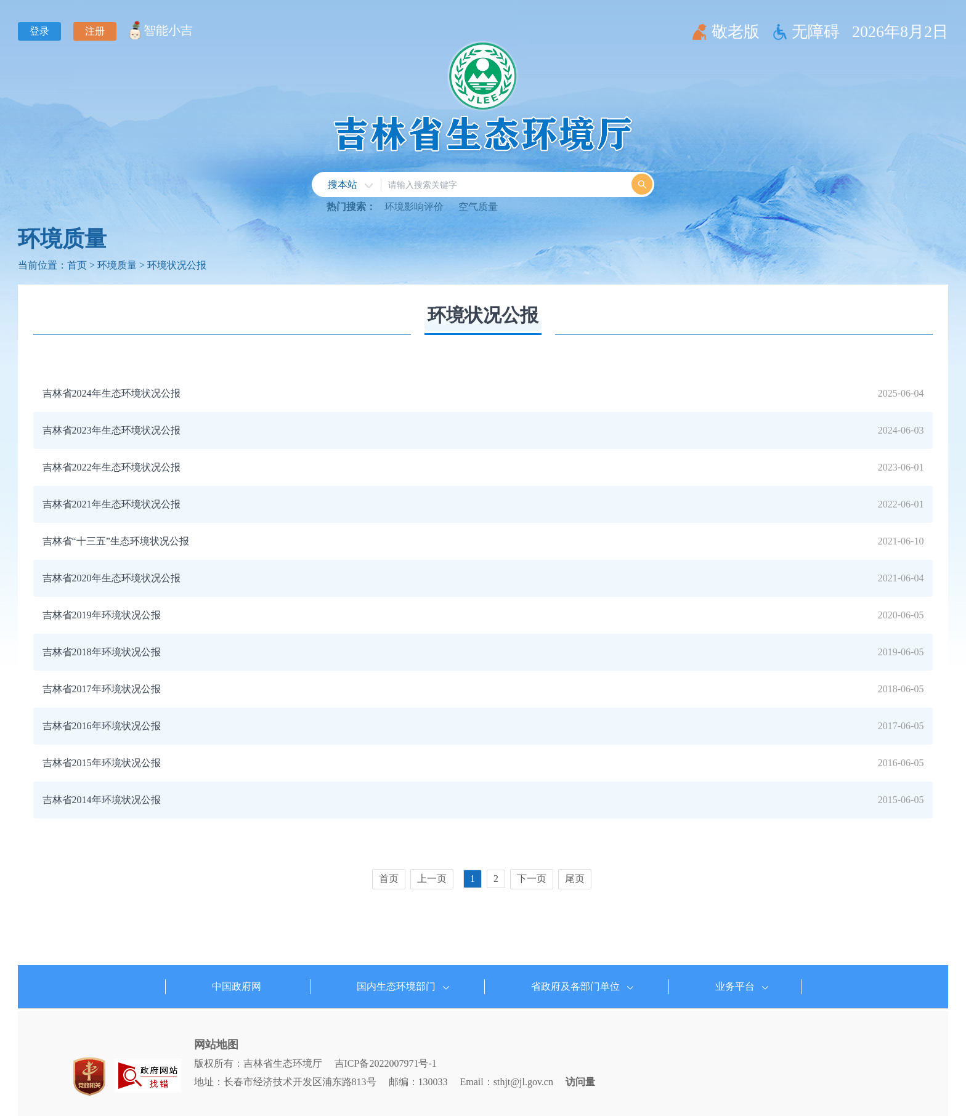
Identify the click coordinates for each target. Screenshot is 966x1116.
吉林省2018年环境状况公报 (102, 652)
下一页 (531, 878)
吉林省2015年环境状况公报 (102, 763)
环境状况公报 (176, 265)
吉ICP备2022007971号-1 (386, 1063)
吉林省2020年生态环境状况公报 (112, 578)
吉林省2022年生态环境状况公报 (112, 467)
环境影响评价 (414, 206)
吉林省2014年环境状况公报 (102, 800)
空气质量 (478, 206)
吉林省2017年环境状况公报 (102, 689)
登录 (39, 31)
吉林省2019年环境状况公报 (102, 615)
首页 (77, 265)
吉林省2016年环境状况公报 (102, 726)
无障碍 (816, 32)
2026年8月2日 (900, 32)
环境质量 (62, 239)
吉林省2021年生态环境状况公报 (112, 504)
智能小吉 (168, 30)
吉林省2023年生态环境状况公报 (112, 430)
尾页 (575, 878)
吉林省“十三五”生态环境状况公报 (116, 541)
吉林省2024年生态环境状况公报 (112, 393)
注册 (95, 31)
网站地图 (216, 1044)
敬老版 (736, 32)
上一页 (432, 878)
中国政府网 (236, 986)
